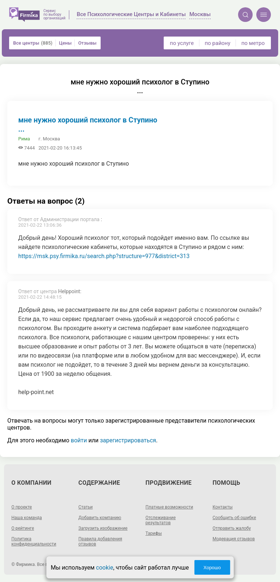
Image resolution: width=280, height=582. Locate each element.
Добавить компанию (99, 517)
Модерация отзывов (234, 538)
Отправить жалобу (232, 528)
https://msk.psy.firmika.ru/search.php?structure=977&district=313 (104, 256)
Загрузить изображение (103, 528)
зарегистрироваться (128, 440)
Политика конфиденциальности (33, 541)
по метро (253, 43)
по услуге (182, 43)
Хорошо (212, 567)
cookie (104, 567)
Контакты (223, 507)
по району (217, 43)
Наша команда (26, 517)
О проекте (21, 507)
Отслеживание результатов (160, 520)
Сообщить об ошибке (234, 517)
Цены (65, 43)
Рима (24, 138)
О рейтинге (22, 528)
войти (79, 440)
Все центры (32, 43)
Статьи (85, 507)
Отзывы (87, 43)
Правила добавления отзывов (100, 541)
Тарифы (153, 533)
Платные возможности (169, 507)
